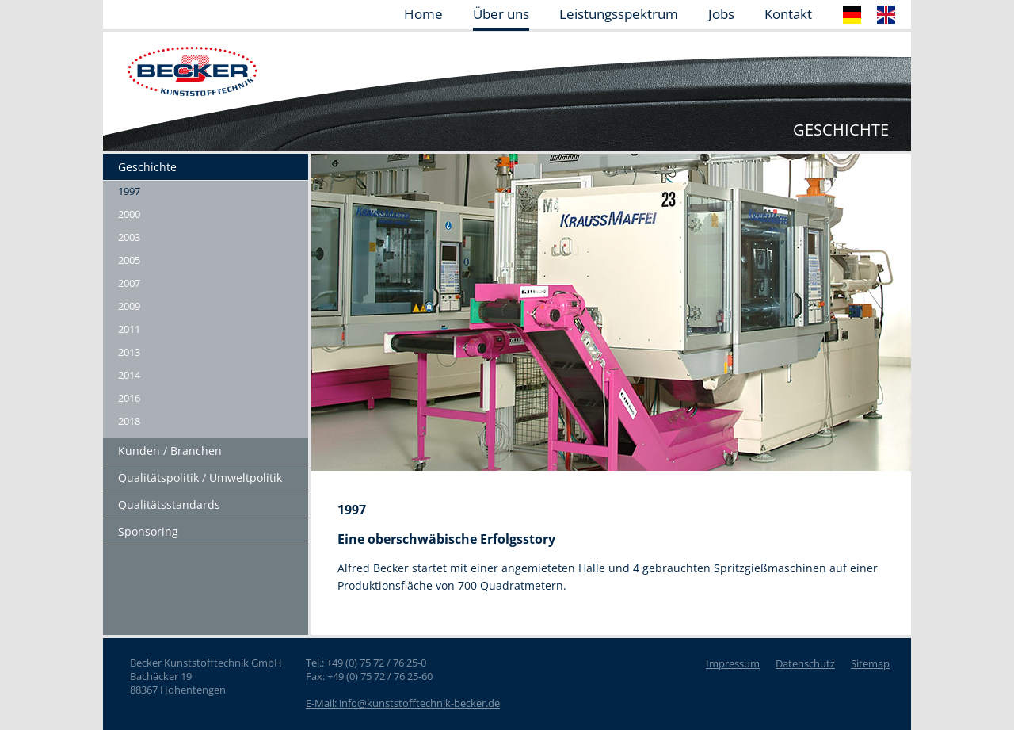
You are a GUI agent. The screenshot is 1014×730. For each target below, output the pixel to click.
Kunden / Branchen (170, 450)
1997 (129, 191)
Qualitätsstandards (169, 504)
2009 (129, 305)
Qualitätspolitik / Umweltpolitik (200, 477)
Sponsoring (148, 531)
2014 (129, 374)
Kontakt (788, 15)
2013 (129, 351)
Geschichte (147, 166)
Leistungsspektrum (618, 15)
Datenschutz (805, 663)
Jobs (721, 15)
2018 (129, 420)
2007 (129, 283)
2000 (129, 214)
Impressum (733, 663)
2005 (129, 260)
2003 (129, 237)
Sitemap (870, 663)
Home (423, 15)
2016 (129, 397)
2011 (129, 328)
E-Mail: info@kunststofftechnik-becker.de (403, 703)
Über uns (501, 15)
